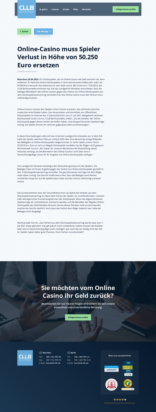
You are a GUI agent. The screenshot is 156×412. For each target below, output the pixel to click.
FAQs (75, 9)
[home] (26, 9)
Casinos (55, 9)
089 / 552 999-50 (53, 358)
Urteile (66, 9)
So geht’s (43, 9)
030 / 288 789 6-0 (81, 358)
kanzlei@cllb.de (53, 364)
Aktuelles (86, 9)
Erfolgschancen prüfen (126, 9)
